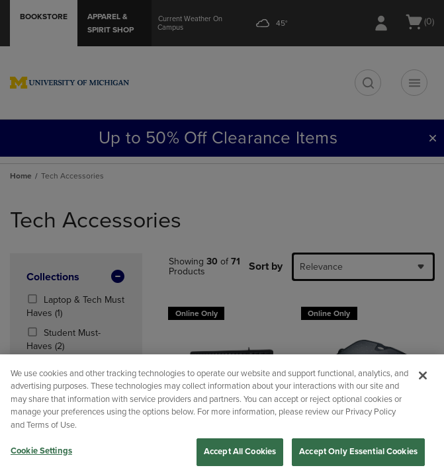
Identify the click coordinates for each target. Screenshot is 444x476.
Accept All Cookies (240, 451)
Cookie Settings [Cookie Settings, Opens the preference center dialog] (41, 451)
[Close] (422, 375)
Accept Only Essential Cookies (358, 451)
